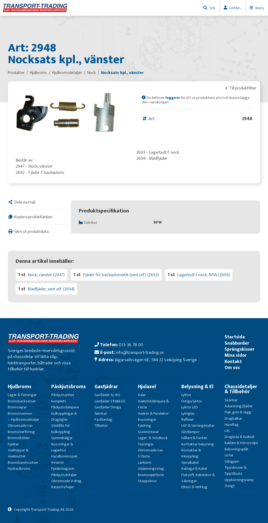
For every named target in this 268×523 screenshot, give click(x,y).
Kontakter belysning (197, 444)
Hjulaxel (147, 386)
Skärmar (231, 400)
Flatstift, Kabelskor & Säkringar (198, 478)
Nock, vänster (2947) (46, 275)
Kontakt (233, 361)
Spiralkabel (190, 462)
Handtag (232, 424)
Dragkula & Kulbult (240, 437)
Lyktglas (188, 413)
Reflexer (187, 419)
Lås (227, 431)
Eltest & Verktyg (194, 487)
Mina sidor (236, 355)
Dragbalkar (233, 418)
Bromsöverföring (21, 432)
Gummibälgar (61, 438)
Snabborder (237, 343)
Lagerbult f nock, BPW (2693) (203, 275)
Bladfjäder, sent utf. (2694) (51, 289)
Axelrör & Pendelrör (153, 413)
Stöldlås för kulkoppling (60, 428)
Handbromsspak (64, 456)
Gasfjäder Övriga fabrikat (107, 410)
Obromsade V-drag (66, 481)
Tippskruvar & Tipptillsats (236, 470)
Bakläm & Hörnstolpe (241, 443)
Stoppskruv (147, 481)
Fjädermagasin (63, 468)
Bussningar (147, 419)
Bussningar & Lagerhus (62, 447)
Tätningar (146, 444)
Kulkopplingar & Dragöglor (64, 416)
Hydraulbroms (19, 468)
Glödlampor (190, 432)
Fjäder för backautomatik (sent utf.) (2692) (121, 275)
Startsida (235, 337)
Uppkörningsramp (239, 480)
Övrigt (230, 486)
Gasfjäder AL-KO (107, 395)
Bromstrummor (20, 413)
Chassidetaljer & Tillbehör (241, 389)
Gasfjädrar (106, 386)
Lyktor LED (189, 407)
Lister (229, 455)
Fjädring (144, 425)
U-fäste (144, 456)
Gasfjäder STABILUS (109, 401)
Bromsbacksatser (22, 401)
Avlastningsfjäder (239, 406)
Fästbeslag (103, 419)
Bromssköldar (19, 438)
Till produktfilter (240, 88)
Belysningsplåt (236, 449)
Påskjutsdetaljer (64, 475)
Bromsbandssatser (23, 462)
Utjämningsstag (151, 468)
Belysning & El (197, 386)
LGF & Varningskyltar (198, 425)
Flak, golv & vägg (238, 412)
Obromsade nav (20, 425)
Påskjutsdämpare (65, 407)
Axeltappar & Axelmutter (18, 453)
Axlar (142, 395)
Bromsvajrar (17, 407)
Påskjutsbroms (68, 386)
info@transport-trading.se (140, 352)
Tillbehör (101, 425)
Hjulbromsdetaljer (25, 419)
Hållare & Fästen (194, 438)
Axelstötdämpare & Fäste (153, 404)
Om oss (232, 367)
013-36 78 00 (131, 345)
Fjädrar (13, 444)
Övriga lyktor (191, 401)
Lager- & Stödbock (153, 438)
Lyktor (186, 395)
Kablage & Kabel (194, 468)
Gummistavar (148, 432)
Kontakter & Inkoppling (191, 453)
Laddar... (235, 7)
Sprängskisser (239, 349)
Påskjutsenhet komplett (62, 398)
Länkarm (144, 462)
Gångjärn (232, 461)
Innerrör (57, 462)
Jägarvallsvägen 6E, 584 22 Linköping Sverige (156, 360)
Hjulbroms (19, 386)
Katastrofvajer (62, 487)
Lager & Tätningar (22, 395)
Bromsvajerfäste (151, 475)
